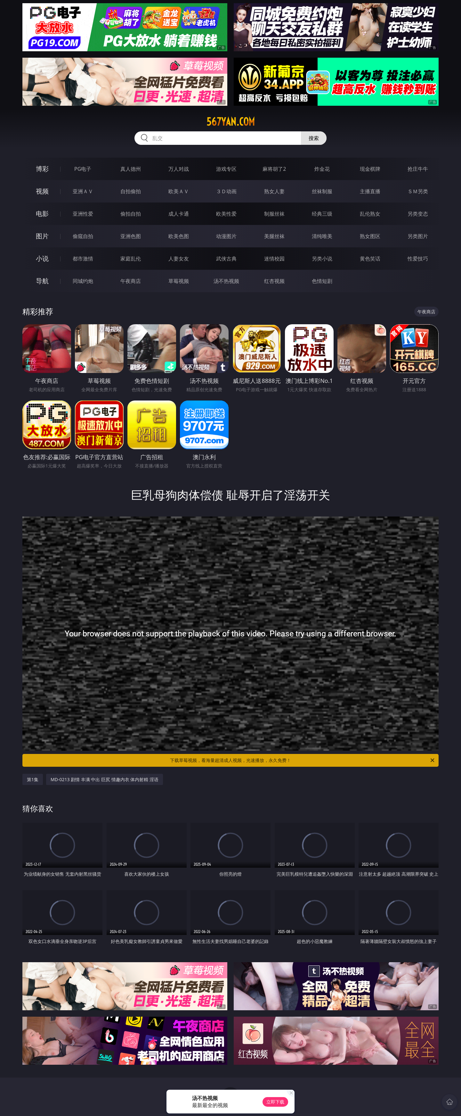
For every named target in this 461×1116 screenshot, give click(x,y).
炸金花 (322, 168)
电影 (42, 213)
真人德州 (130, 168)
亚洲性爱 (83, 213)
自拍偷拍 (130, 191)
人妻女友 (178, 258)
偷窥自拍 (83, 236)
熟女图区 (370, 236)
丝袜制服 (322, 191)
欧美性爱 (226, 213)
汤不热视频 (226, 281)
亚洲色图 (130, 236)
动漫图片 (226, 236)
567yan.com (230, 121)
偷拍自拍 (130, 213)
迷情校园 (274, 258)
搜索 (314, 138)
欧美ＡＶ (178, 191)
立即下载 (275, 1102)
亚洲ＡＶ (83, 191)
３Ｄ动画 (226, 191)
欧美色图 (178, 236)
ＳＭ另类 (418, 191)
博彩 (42, 168)
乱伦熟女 (370, 213)
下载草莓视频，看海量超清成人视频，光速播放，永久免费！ (302, 760)
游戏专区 (226, 168)
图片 (42, 236)
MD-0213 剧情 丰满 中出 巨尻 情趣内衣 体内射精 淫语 (104, 779)
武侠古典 (226, 258)
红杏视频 (274, 281)
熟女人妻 (274, 191)
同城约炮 (83, 281)
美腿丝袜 (274, 236)
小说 (42, 258)
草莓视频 (178, 281)
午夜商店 (130, 281)
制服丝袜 (274, 213)
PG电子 (82, 168)
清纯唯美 (322, 236)
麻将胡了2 (274, 168)
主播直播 (370, 191)
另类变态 (418, 213)
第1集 (32, 779)
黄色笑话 (370, 258)
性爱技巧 (418, 258)
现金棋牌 (370, 168)
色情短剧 (322, 281)
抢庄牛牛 (418, 168)
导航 (42, 281)
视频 (42, 191)
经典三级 (322, 213)
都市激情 (83, 258)
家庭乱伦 (130, 258)
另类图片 (418, 236)
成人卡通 (178, 213)
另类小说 (322, 258)
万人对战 (178, 168)
